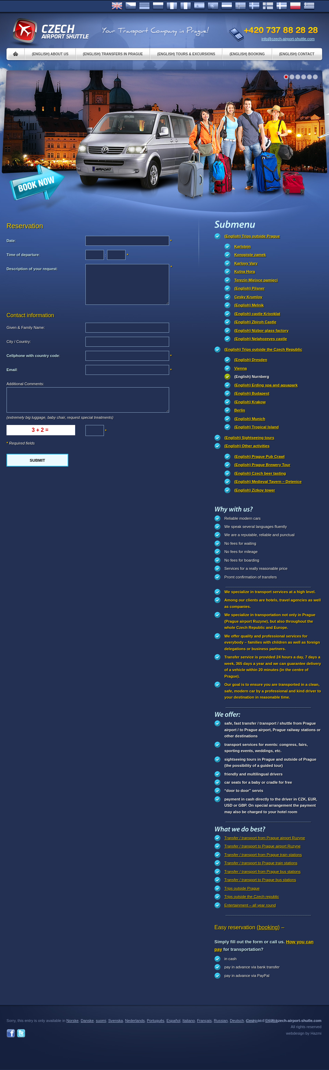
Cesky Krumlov (248, 297)
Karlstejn (242, 246)
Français (171, 6)
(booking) (268, 927)
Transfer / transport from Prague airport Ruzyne (264, 838)
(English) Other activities (247, 446)
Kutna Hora (244, 271)
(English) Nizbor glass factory (261, 331)
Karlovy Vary (246, 263)
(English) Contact (297, 54)
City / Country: (19, 342)
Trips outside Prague (242, 888)
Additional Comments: (25, 384)
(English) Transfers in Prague (113, 54)
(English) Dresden (250, 360)
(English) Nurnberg (251, 377)
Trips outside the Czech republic (251, 897)
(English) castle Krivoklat (257, 314)
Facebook (11, 1033)
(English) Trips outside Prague (252, 236)
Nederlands (135, 1021)
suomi (101, 1021)
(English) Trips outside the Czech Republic (263, 349)
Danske (281, 6)
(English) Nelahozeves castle (260, 339)
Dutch (226, 6)
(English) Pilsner (249, 288)
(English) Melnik (249, 305)
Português (213, 6)
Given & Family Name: (26, 327)
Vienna (240, 368)
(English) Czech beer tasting (260, 473)
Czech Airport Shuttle (50, 31)
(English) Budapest (251, 393)
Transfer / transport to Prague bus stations (260, 880)
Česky (130, 6)
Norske (240, 6)
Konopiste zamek (250, 255)
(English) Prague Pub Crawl (259, 457)
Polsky (295, 6)
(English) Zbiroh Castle (255, 322)
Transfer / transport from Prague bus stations (262, 872)
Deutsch (144, 6)
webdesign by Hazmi (303, 1033)
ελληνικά (309, 6)
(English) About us (50, 54)
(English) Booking (247, 54)
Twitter (21, 1033)
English (116, 6)
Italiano (185, 6)
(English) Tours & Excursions (186, 54)
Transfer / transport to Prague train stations (260, 863)
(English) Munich (249, 419)
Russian (158, 6)
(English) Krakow (250, 402)
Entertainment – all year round (250, 905)
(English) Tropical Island (256, 427)
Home (15, 54)
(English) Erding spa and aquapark (266, 385)
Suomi (267, 6)
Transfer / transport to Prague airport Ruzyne (262, 846)
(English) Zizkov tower (254, 490)
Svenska (254, 6)
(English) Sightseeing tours (249, 438)
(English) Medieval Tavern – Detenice (268, 482)
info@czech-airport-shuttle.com (288, 39)
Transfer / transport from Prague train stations (263, 855)
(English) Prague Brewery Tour (262, 465)
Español (199, 6)
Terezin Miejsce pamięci (256, 280)
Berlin (239, 410)
